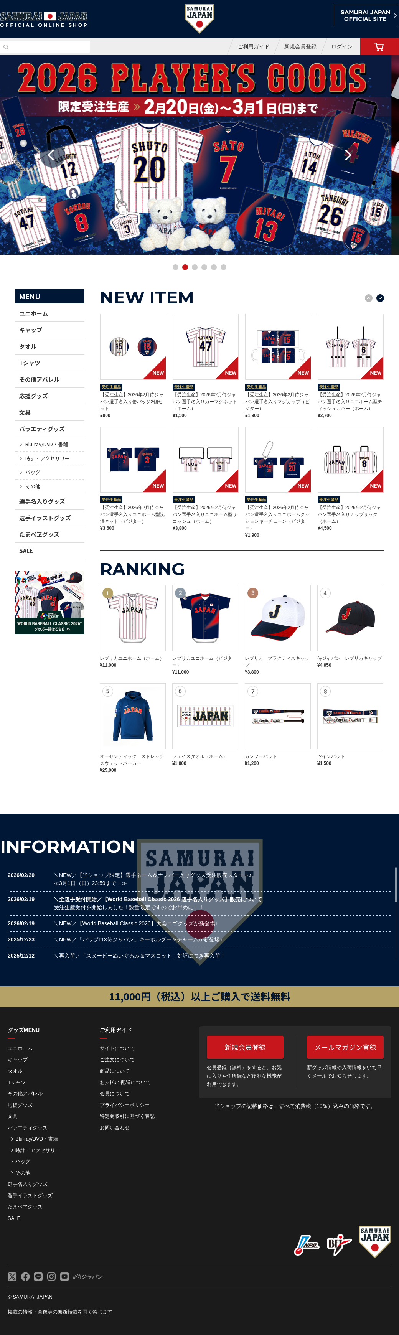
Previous (52, 155)
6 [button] (224, 268)
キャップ (30, 330)
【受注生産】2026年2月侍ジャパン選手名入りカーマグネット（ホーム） (205, 401)
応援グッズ (33, 396)
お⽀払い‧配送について (125, 1082)
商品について (115, 1071)
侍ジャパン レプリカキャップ (349, 658)
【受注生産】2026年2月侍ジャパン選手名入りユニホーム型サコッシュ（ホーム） (205, 514)
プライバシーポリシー (125, 1105)
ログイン (342, 46)
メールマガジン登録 (345, 1047)
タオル (27, 346)
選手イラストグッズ (45, 518)
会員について (115, 1093)
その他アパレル (39, 379)
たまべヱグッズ (39, 534)
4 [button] (205, 268)
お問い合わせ (115, 1128)
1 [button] (176, 268)
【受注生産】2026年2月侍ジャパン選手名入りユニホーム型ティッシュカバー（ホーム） (350, 401)
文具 (25, 412)
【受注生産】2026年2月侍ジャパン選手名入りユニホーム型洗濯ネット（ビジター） (132, 514)
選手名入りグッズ (42, 501)
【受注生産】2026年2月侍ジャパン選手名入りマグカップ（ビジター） (277, 401)
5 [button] (215, 268)
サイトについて (117, 1048)
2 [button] (186, 268)
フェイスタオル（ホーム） (200, 756)
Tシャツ (29, 363)
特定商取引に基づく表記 (127, 1116)
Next (346, 155)
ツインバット (331, 756)
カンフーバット (261, 756)
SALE (26, 551)
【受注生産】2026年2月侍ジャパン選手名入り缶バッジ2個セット (131, 401)
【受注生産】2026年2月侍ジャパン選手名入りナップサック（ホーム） (349, 514)
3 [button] (196, 268)
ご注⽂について (117, 1060)
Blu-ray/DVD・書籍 (46, 444)
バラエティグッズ (42, 429)
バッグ (32, 472)
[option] (199, 155)
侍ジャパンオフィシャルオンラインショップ (43, 20)
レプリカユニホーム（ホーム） (132, 658)
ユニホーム (33, 313)
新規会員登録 (300, 46)
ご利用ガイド (253, 46)
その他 (32, 486)
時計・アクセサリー (47, 458)
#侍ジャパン (88, 1277)
